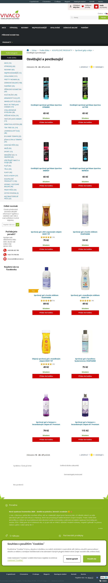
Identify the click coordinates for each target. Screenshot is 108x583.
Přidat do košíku (46, 122)
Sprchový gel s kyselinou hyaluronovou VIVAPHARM (85, 360)
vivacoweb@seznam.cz (15, 259)
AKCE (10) (7, 63)
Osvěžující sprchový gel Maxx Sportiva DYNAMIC (46, 106)
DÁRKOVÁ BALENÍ (70, 28)
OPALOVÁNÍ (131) (10, 76)
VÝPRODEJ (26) (9, 66)
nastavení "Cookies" (15, 560)
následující (99, 67)
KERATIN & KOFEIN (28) (13, 124)
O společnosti (34, 1)
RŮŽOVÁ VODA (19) (11, 115)
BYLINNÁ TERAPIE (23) (12, 136)
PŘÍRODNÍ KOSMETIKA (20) (12, 90)
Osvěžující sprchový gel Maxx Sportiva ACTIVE (85, 106)
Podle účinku (11, 58)
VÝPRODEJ (13, 28)
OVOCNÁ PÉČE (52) (11, 145)
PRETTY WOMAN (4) (11, 79)
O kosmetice (46, 1)
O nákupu (58, 1)
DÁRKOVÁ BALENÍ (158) (13, 83)
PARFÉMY (84, 28)
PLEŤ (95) (7, 166)
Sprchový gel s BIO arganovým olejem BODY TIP (46, 233)
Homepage (24, 1)
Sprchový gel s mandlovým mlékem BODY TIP (85, 296)
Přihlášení (76, 6)
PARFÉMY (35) (9, 86)
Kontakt (92, 1)
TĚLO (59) (8, 169)
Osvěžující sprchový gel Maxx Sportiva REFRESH (85, 169)
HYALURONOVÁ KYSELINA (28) (10, 111)
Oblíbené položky (88, 6)
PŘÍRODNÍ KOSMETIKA (10, 35)
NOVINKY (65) (9, 69)
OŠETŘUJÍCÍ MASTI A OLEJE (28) (12, 161)
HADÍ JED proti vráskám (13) (13, 120)
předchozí (84, 67)
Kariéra (100, 1)
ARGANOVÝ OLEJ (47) (12, 98)
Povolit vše (91, 559)
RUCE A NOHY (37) (11, 176)
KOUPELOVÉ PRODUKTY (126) (10, 180)
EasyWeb (18, 581)
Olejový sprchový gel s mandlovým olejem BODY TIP (46, 360)
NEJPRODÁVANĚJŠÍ (39, 28)
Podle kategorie (11, 53)
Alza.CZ (90, 578)
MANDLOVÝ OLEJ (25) (12, 101)
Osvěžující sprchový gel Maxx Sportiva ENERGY (46, 169)
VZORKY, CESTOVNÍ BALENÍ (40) (11, 185)
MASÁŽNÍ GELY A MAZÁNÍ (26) (10, 156)
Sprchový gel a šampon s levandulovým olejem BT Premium (46, 423)
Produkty (6, 42)
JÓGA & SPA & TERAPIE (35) (13, 140)
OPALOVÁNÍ (55, 28)
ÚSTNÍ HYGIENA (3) (11, 193)
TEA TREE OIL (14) (11, 127)
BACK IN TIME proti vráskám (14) (11, 106)
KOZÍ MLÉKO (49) (10, 95)
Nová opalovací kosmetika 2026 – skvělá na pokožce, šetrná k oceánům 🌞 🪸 (40, 512)
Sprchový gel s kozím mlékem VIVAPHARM (85, 233)
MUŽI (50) (7, 148)
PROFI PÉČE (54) (10, 190)
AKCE (4, 28)
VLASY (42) (8, 172)
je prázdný (103, 6)
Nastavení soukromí (58, 581)
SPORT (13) (8, 151)
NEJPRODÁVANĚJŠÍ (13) (13, 73)
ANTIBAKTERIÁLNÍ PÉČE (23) (11, 197)
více (101, 528)
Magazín (67, 1)
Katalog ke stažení (80, 1)
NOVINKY (24, 28)
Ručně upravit (72, 559)
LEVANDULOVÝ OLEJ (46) (11, 132)
